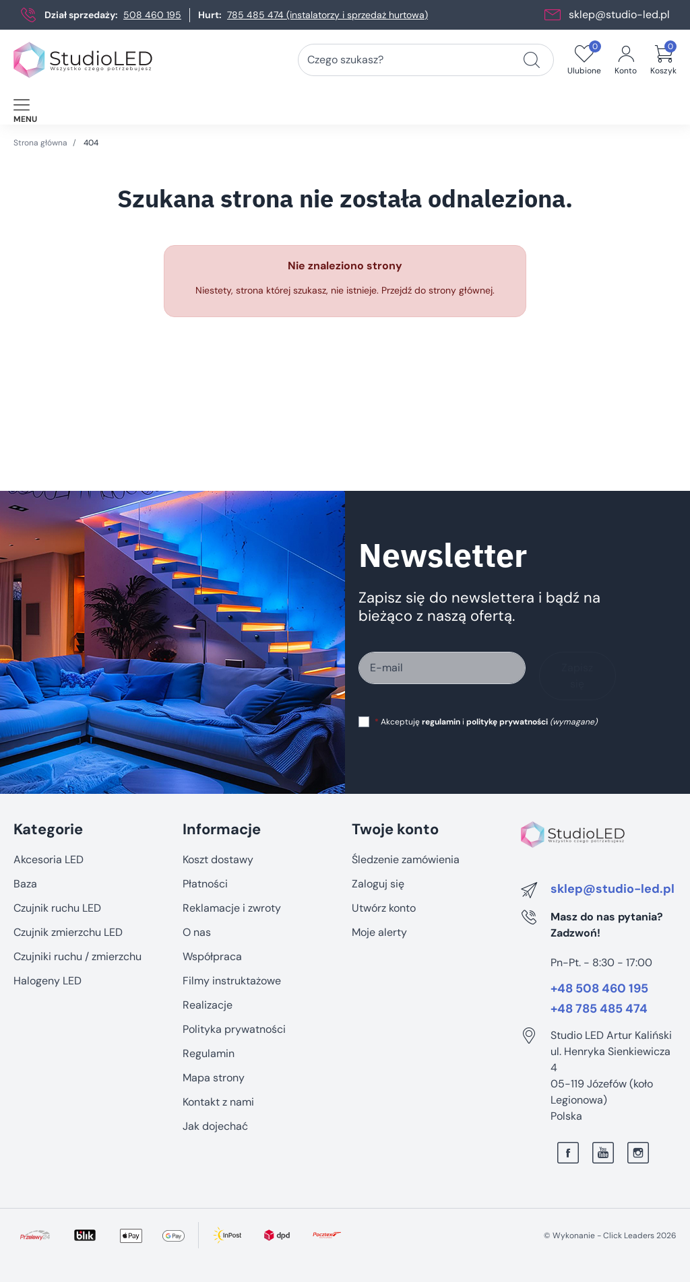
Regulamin (208, 1053)
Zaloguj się (378, 884)
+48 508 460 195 (599, 989)
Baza (25, 884)
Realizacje (207, 1005)
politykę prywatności (507, 721)
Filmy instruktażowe (232, 981)
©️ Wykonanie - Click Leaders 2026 (610, 1235)
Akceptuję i (486, 721)
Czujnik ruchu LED (57, 908)
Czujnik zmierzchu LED (68, 932)
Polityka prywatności (234, 1029)
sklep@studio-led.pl (619, 14)
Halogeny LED (47, 981)
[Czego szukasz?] (531, 60)
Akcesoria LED (48, 859)
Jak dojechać (215, 1126)
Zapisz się (577, 676)
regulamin (441, 721)
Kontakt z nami (218, 1102)
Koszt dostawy (218, 859)
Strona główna (40, 142)
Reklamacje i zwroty (232, 908)
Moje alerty (379, 932)
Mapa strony (214, 1078)
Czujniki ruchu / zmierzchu (77, 956)
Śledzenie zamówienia (406, 859)
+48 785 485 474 (599, 1009)
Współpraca (212, 956)
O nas (197, 932)
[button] (663, 59)
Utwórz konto (384, 908)
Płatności (205, 884)
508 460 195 (152, 15)
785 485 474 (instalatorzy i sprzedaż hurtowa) (327, 15)
